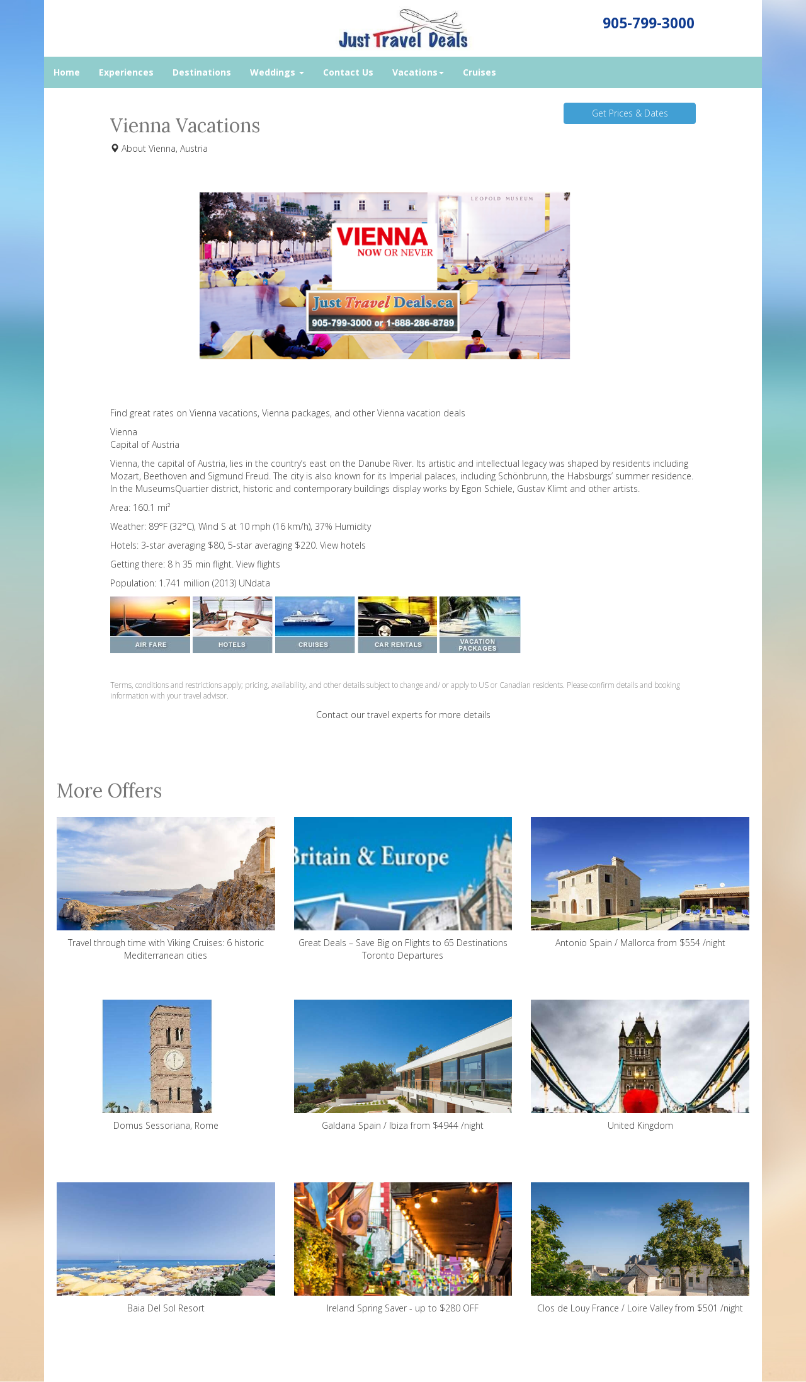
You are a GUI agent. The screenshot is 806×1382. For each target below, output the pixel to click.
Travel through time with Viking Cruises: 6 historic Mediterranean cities (166, 889)
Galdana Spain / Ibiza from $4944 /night (403, 1065)
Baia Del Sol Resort (166, 1248)
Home (67, 72)
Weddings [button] (277, 72)
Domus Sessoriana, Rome (166, 1065)
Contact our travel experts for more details (403, 715)
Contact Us (348, 72)
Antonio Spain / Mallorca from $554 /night (640, 883)
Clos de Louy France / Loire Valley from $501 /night (640, 1248)
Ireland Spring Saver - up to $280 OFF (403, 1248)
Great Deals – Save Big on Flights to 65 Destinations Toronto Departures (403, 889)
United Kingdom (640, 1065)
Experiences (126, 72)
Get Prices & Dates (630, 113)
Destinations (202, 72)
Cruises (479, 72)
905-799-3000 (649, 23)
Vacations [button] (418, 72)
